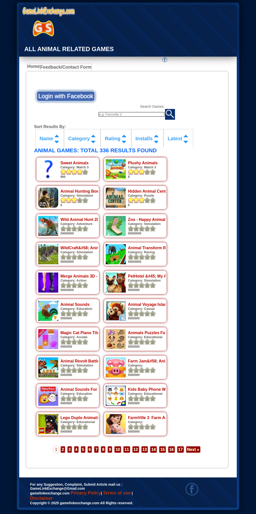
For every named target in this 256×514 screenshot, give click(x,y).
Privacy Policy (85, 494)
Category (79, 140)
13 (144, 451)
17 (180, 451)
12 (136, 451)
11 (126, 451)
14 (153, 451)
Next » (193, 451)
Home (35, 68)
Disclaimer (41, 499)
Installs (144, 140)
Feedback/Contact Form (65, 68)
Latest (175, 140)
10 (118, 451)
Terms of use (117, 494)
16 (171, 451)
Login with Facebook (65, 96)
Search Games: (151, 107)
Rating (112, 140)
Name (46, 140)
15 (162, 451)
